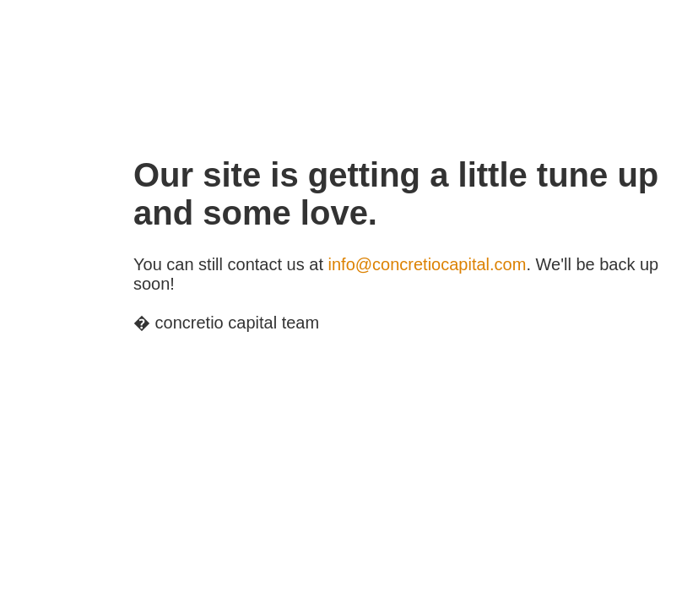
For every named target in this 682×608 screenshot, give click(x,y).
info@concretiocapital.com (427, 264)
